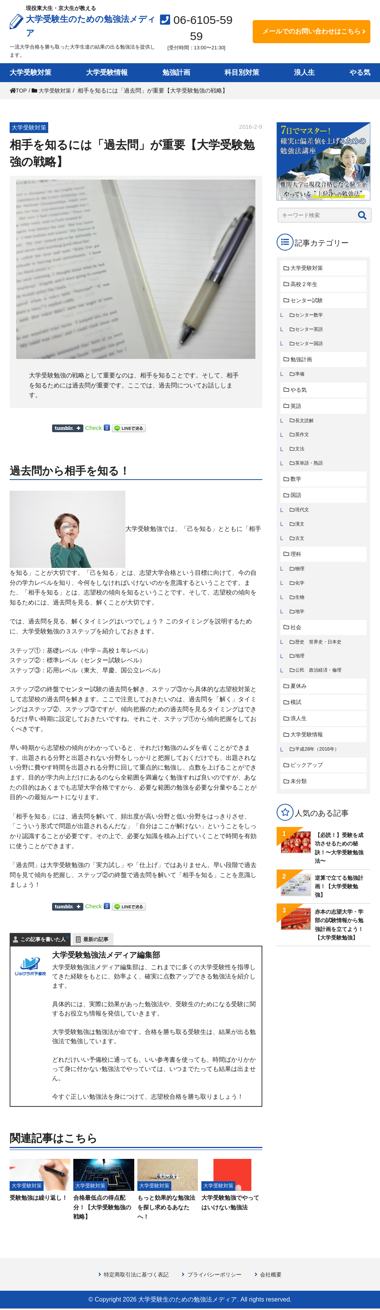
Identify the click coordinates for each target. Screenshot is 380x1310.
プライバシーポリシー (216, 1276)
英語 (296, 409)
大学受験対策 (30, 72)
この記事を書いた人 (43, 939)
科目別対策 (242, 72)
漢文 (301, 530)
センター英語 (311, 331)
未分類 (299, 793)
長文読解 (306, 424)
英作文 (303, 439)
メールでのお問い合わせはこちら (311, 31)
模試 (296, 712)
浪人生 (304, 72)
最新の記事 (95, 939)
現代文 (303, 516)
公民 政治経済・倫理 (321, 680)
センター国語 (311, 346)
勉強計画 (176, 72)
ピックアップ (308, 777)
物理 (301, 576)
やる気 (360, 72)
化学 (301, 591)
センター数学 (311, 316)
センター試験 (308, 301)
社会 (296, 636)
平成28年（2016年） (319, 761)
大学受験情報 (107, 72)
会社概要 (275, 1276)
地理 (301, 665)
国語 (296, 500)
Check (94, 427)
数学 (296, 484)
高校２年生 (305, 284)
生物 (301, 605)
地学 (301, 620)
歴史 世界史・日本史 (321, 651)
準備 (301, 376)
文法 (301, 453)
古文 (301, 545)
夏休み (299, 696)
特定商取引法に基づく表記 (133, 1276)
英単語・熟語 (311, 468)
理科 (296, 561)
